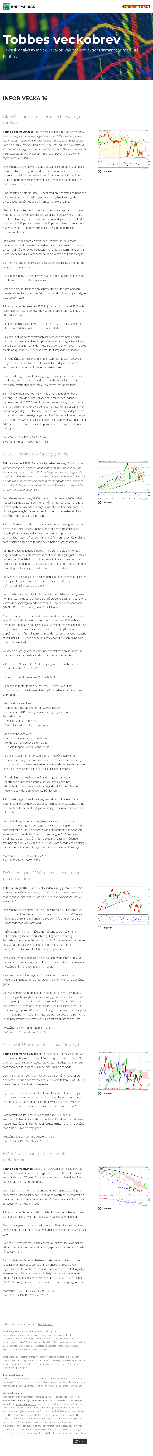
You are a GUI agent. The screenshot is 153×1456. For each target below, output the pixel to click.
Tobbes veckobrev (62, 39)
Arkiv (82, 1441)
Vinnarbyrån (136, 6)
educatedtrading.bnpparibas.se (28, 1400)
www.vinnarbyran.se (26, 1403)
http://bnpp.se (45, 1323)
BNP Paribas (19, 6)
